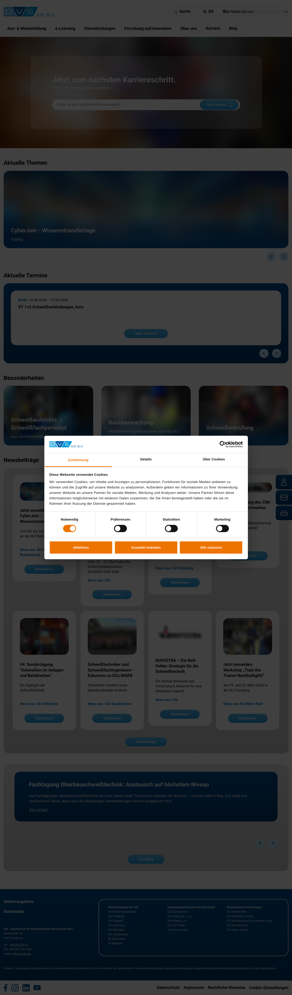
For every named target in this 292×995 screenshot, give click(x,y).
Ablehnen (81, 547)
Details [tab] (146, 459)
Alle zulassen (211, 547)
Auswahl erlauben (146, 547)
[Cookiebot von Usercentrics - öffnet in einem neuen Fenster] (223, 444)
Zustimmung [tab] (78, 460)
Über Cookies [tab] (214, 459)
